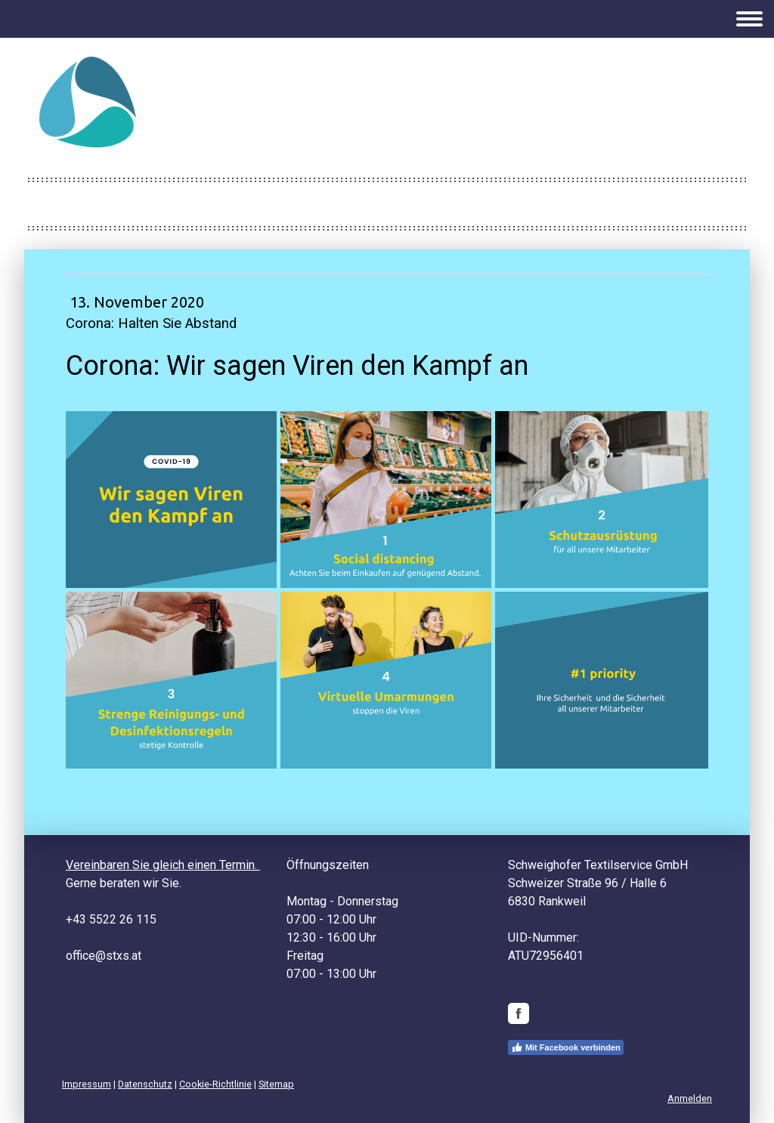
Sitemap (276, 1084)
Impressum (86, 1084)
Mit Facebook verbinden (566, 1047)
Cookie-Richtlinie (215, 1084)
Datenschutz (145, 1084)
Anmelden (689, 1098)
